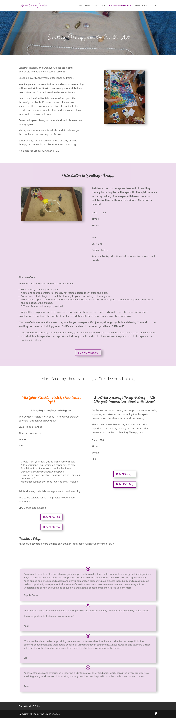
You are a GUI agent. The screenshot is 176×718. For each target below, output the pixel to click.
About (87, 5)
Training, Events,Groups (119, 5)
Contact (154, 5)
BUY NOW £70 (124, 474)
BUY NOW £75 (51, 517)
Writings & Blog (141, 5)
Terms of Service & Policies (30, 706)
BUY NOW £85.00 (88, 352)
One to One (98, 5)
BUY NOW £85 (51, 527)
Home (79, 5)
